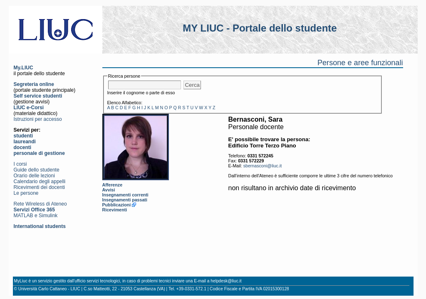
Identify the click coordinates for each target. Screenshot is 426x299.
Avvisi (108, 189)
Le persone (26, 193)
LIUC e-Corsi (29, 107)
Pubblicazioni (116, 204)
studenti (23, 136)
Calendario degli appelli (40, 181)
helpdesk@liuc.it (226, 281)
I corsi (20, 164)
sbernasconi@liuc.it (262, 165)
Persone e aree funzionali (360, 63)
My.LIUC (23, 68)
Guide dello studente (36, 170)
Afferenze (112, 184)
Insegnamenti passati (124, 199)
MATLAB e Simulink (36, 215)
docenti (23, 147)
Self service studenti (38, 96)
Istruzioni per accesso (38, 119)
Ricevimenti (114, 209)
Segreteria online (34, 84)
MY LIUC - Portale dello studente (260, 28)
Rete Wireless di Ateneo (40, 204)
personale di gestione (39, 153)
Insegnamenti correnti (125, 194)
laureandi (25, 142)
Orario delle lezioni (34, 176)
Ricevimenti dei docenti (39, 187)
